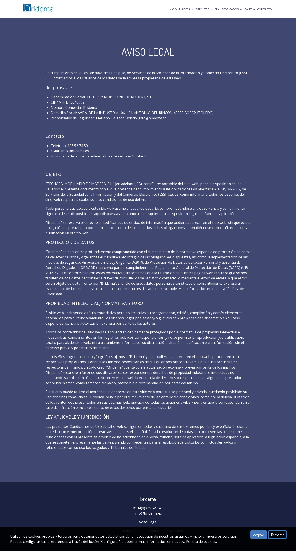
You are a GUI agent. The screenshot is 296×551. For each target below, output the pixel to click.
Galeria (249, 9)
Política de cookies (201, 541)
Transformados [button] (228, 9)
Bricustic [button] (204, 9)
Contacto (264, 9)
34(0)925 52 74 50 (151, 508)
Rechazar (277, 535)
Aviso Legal (148, 522)
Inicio (173, 9)
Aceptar (258, 535)
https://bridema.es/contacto (124, 156)
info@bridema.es (148, 513)
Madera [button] (186, 9)
